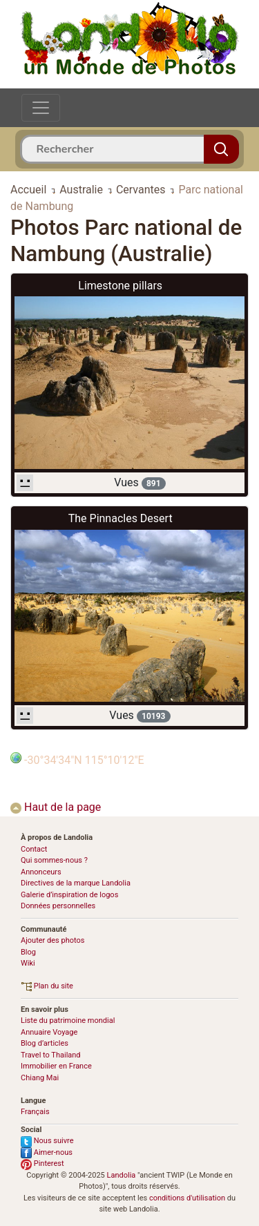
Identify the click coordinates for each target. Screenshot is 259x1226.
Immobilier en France (56, 1066)
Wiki (28, 963)
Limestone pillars (120, 285)
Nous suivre (47, 1140)
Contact (34, 849)
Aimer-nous (47, 1152)
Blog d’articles (44, 1043)
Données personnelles (58, 905)
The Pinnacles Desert (120, 518)
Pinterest (42, 1163)
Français (35, 1111)
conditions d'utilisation (187, 1198)
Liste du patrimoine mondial (68, 1020)
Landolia (121, 1175)
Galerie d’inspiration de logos (69, 894)
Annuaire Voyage (49, 1032)
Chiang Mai (40, 1077)
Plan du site (47, 985)
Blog (28, 952)
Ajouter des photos (52, 940)
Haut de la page (55, 807)
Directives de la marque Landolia (76, 883)
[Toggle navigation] (40, 108)
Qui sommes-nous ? (54, 860)
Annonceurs (41, 872)
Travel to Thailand (51, 1055)
